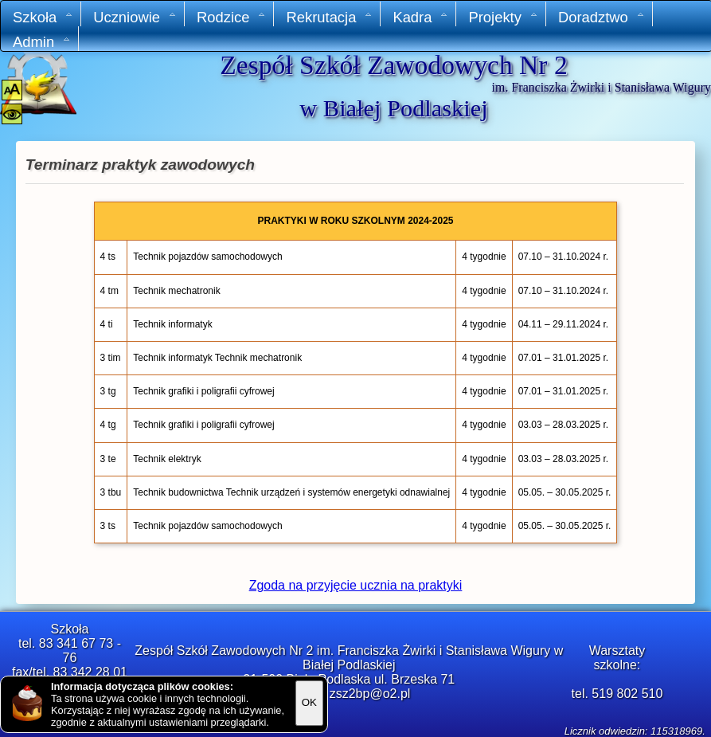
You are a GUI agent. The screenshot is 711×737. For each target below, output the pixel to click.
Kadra (420, 17)
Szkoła (43, 17)
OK (309, 702)
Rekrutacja (329, 17)
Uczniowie (135, 17)
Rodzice (231, 17)
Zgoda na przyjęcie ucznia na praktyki (356, 585)
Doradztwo (601, 17)
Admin (42, 41)
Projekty (502, 17)
